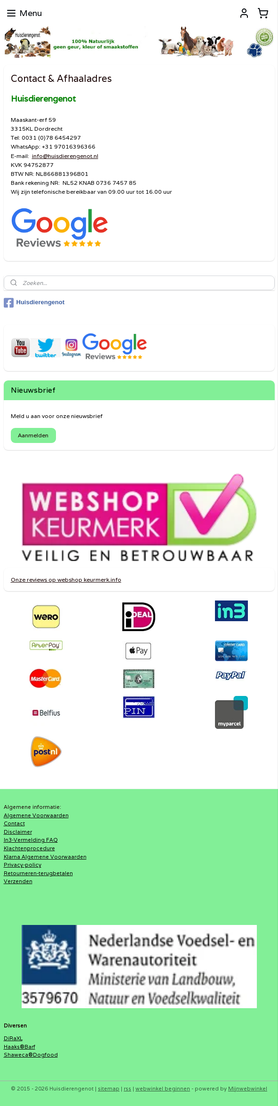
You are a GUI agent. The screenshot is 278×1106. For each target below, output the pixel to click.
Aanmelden (33, 435)
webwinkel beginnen (162, 1088)
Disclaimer (18, 832)
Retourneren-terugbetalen (38, 873)
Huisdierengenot (34, 302)
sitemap (108, 1088)
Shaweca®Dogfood (31, 1054)
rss (127, 1088)
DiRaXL (13, 1038)
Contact (14, 823)
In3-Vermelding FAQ (31, 840)
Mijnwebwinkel (247, 1088)
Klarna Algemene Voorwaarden (45, 856)
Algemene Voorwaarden (36, 815)
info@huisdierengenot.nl (65, 155)
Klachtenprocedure (29, 848)
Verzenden (18, 881)
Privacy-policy (22, 864)
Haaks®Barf (19, 1046)
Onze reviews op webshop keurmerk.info (66, 579)
